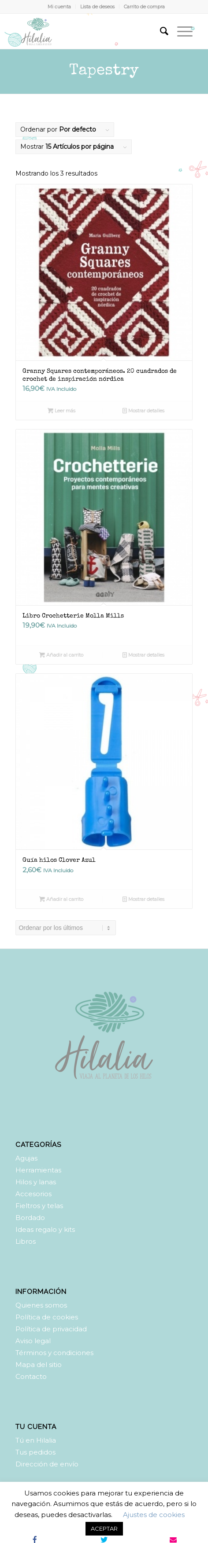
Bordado (30, 1217)
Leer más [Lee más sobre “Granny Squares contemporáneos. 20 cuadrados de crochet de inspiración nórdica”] (61, 411)
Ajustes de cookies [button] (154, 1514)
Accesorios (33, 1194)
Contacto (31, 1376)
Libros (25, 1241)
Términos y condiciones (54, 1352)
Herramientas (38, 1170)
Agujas (26, 1158)
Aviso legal (33, 1341)
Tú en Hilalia (35, 1440)
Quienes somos (41, 1305)
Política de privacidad (51, 1329)
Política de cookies (46, 1317)
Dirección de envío (46, 1464)
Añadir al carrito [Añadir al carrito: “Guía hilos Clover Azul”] (61, 899)
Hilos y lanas (35, 1182)
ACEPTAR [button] (104, 1528)
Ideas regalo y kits (45, 1229)
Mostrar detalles (143, 411)
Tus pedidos (35, 1452)
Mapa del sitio (38, 1364)
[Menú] (180, 31)
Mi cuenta (59, 7)
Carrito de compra (144, 7)
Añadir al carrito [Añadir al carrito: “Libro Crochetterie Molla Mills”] (61, 655)
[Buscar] (159, 31)
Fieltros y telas (39, 1205)
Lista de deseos (97, 7)
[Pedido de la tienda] (65, 927)
